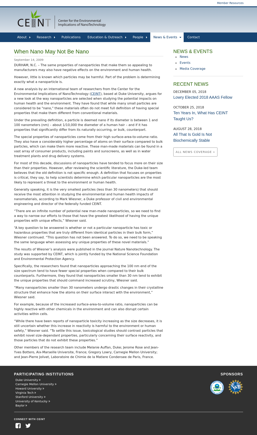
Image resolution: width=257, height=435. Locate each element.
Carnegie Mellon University (35, 384)
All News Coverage (194, 152)
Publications (70, 37)
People (140, 38)
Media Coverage (193, 69)
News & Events (167, 38)
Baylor (20, 405)
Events (185, 63)
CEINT (95, 94)
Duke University (27, 380)
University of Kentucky (32, 401)
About (24, 38)
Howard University (29, 388)
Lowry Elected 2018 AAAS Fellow (202, 97)
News (184, 57)
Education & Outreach (106, 38)
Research (46, 38)
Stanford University (29, 397)
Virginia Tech (25, 392)
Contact (193, 37)
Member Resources (230, 3)
